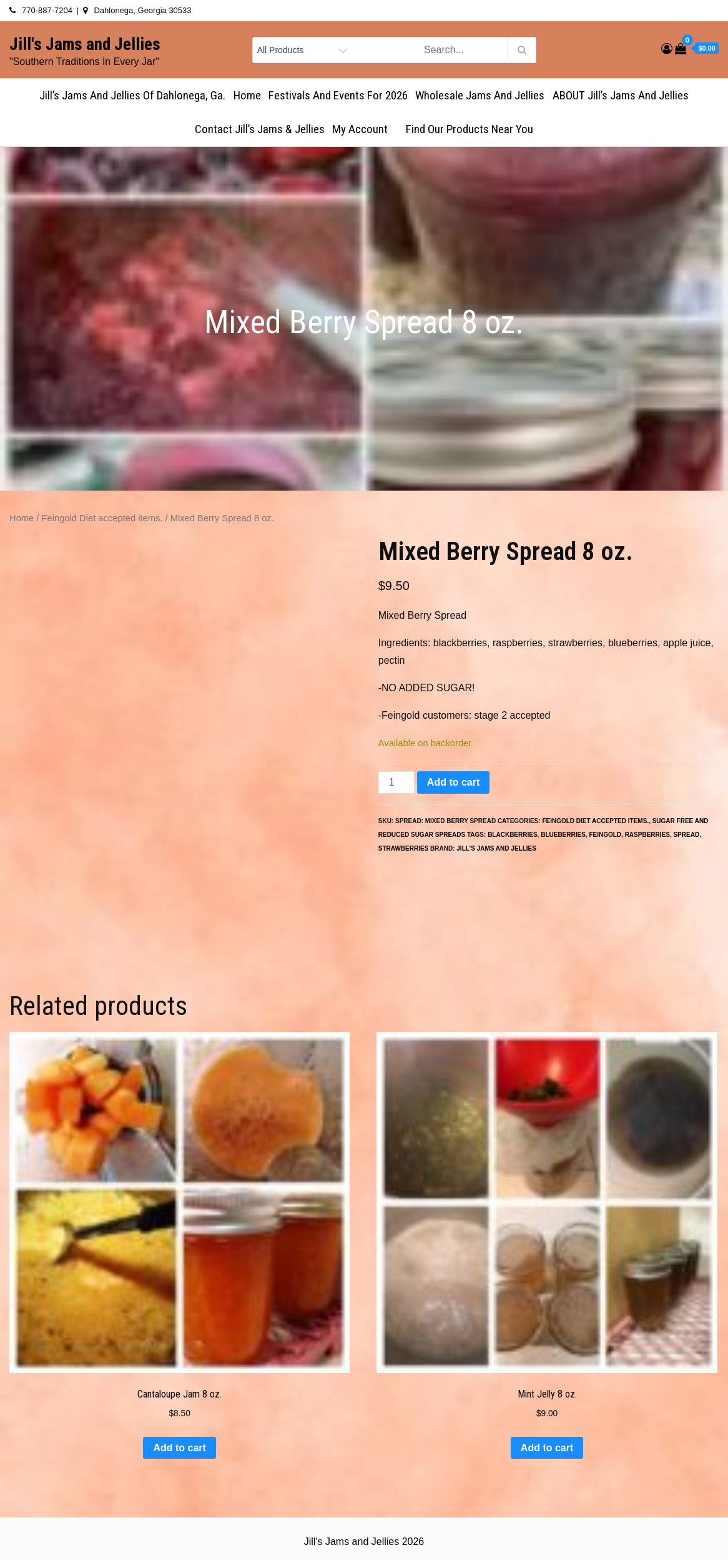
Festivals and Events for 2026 (338, 95)
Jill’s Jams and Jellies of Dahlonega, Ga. (132, 95)
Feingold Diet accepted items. (102, 518)
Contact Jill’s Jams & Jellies (260, 129)
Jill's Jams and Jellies (84, 44)
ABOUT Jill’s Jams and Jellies (621, 95)
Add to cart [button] (179, 1447)
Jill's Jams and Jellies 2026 (364, 1541)
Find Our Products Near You (469, 129)
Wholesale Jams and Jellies (479, 95)
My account (365, 129)
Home (247, 95)
